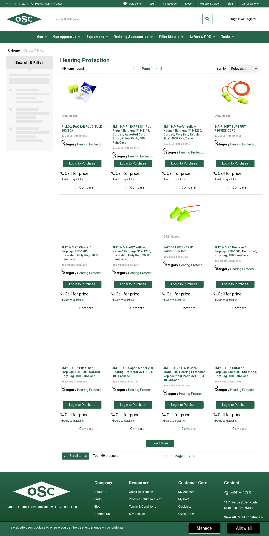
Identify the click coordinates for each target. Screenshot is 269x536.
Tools (225, 37)
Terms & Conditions (142, 506)
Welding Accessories (131, 37)
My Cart (183, 499)
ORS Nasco (70, 115)
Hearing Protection (90, 144)
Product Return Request (145, 499)
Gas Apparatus (64, 37)
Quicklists (132, 3)
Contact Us (170, 3)
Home (13, 50)
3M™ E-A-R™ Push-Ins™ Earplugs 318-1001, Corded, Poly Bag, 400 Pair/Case (81, 371)
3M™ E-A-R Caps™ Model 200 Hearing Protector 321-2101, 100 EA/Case (132, 371)
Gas (40, 37)
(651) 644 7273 (241, 492)
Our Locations (250, 3)
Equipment (95, 37)
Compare (82, 187)
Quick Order (186, 514)
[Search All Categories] (132, 19)
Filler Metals (169, 37)
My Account (186, 492)
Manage (204, 528)
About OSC (102, 492)
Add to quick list (73, 179)
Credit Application (141, 492)
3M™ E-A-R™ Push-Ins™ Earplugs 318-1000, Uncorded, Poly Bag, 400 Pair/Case (236, 251)
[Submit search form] (207, 19)
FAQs (188, 3)
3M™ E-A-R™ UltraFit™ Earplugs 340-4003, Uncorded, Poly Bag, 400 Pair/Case (236, 371)
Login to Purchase (82, 163)
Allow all (244, 528)
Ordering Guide (209, 3)
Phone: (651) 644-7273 (46, 3)
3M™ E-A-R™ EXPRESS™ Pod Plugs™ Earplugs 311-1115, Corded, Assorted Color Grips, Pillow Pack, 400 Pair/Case (131, 134)
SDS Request (138, 514)
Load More (160, 443)
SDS (151, 3)
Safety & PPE (200, 37)
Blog (230, 3)
